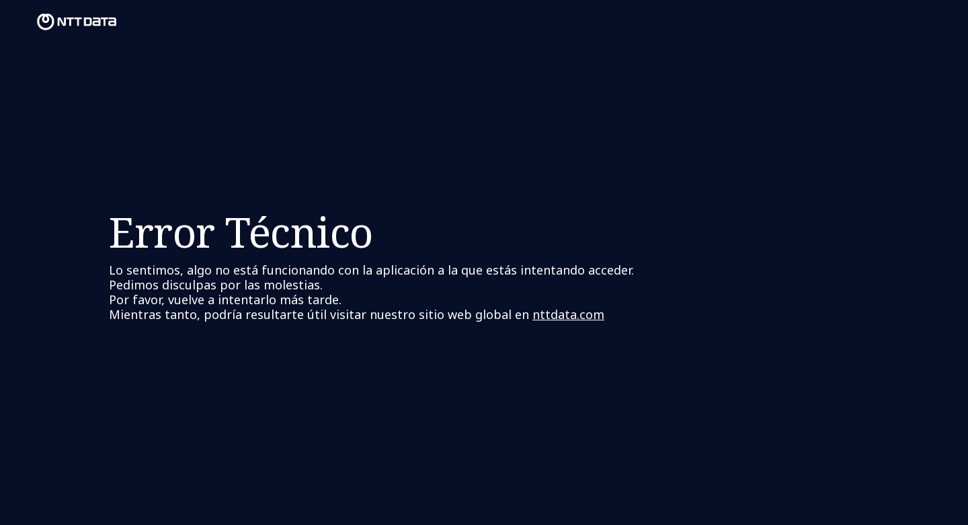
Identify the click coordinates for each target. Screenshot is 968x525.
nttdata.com (568, 314)
